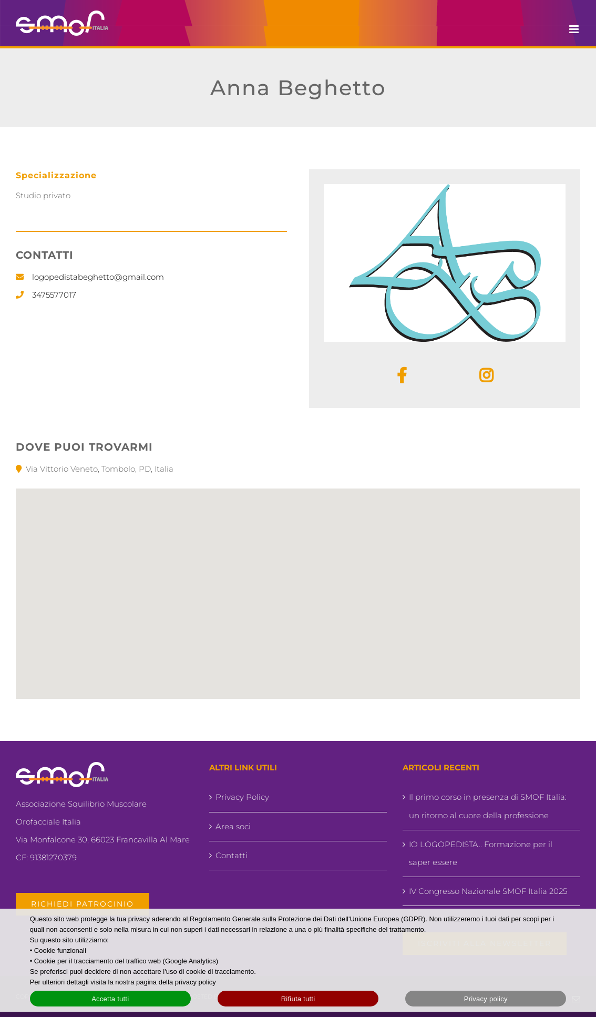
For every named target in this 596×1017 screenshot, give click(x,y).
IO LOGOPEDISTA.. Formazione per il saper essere (480, 853)
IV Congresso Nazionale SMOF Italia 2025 (488, 891)
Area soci (233, 826)
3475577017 (54, 295)
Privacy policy (486, 999)
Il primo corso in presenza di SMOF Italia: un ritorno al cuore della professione (488, 806)
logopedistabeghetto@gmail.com (98, 277)
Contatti (231, 855)
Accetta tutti (110, 999)
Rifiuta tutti (298, 999)
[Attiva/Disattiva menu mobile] (574, 29)
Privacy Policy (242, 797)
